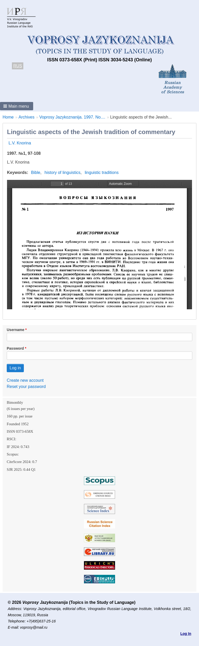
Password (15, 348)
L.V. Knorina (20, 143)
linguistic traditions (102, 172)
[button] (16, 106)
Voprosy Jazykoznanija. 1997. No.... (72, 117)
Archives (26, 117)
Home (8, 117)
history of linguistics (63, 172)
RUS (17, 66)
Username (15, 330)
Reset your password (26, 386)
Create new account (25, 380)
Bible (35, 172)
